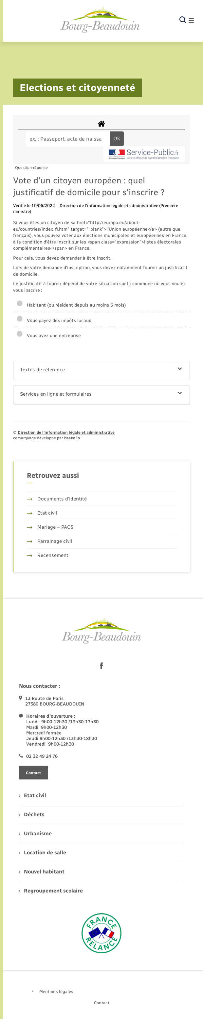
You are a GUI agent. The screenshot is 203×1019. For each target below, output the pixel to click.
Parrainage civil (49, 541)
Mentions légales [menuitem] (56, 991)
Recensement (47, 555)
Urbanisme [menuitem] (35, 833)
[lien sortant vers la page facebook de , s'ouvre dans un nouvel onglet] (101, 666)
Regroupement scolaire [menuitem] (51, 891)
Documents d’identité (57, 499)
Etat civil (42, 513)
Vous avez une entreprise (48, 335)
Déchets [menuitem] (32, 814)
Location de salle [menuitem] (42, 852)
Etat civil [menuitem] (32, 795)
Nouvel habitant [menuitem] (42, 871)
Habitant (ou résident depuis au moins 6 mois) (71, 305)
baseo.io (72, 438)
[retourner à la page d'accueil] (100, 20)
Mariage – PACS (50, 527)
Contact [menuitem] (101, 1002)
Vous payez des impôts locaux (53, 320)
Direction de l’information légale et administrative (66, 432)
